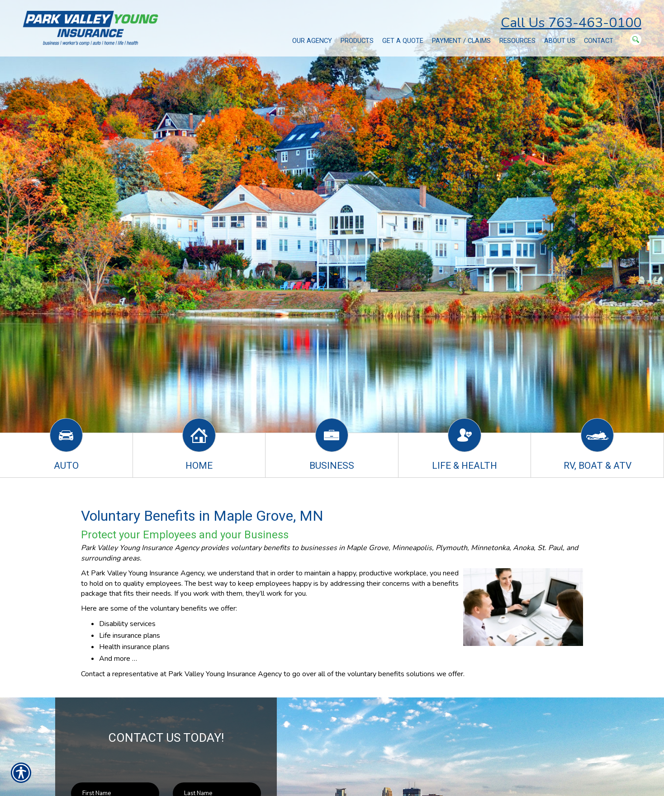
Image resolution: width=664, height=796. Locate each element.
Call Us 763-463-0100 (571, 23)
